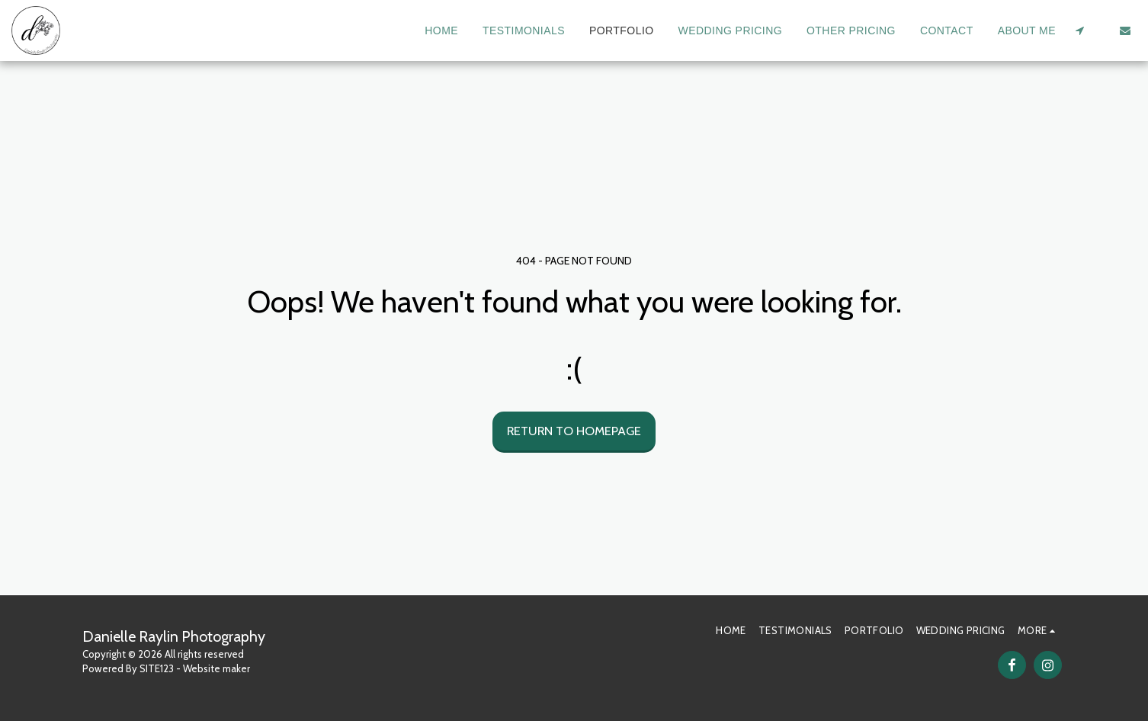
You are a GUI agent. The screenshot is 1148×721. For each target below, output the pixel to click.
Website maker (216, 668)
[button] (1079, 30)
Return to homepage (574, 430)
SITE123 (156, 668)
